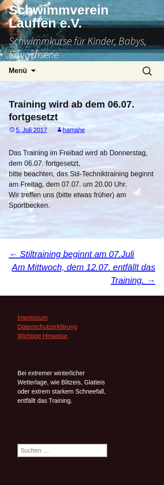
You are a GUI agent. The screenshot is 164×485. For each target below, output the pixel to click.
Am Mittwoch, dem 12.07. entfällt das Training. (83, 273)
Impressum (32, 317)
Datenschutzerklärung (47, 326)
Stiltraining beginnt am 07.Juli (71, 254)
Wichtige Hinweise (42, 335)
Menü (18, 70)
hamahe (74, 129)
